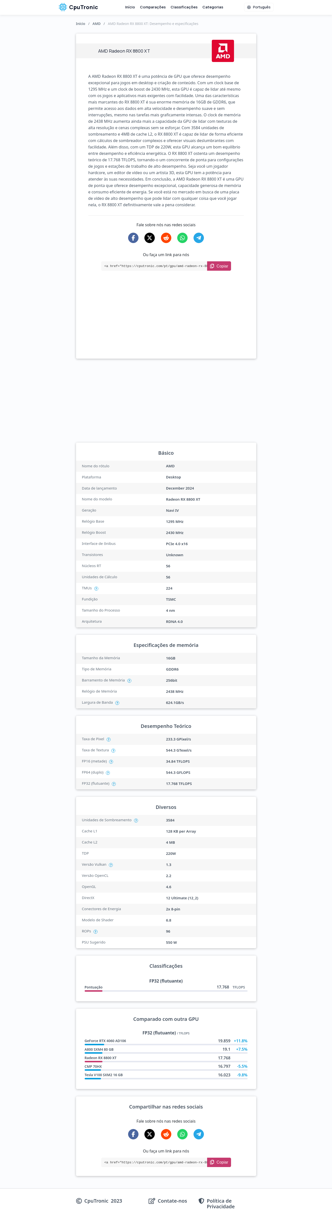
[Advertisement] (166, 321)
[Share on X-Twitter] (149, 238)
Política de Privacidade (221, 1203)
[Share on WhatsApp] (182, 238)
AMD (97, 23)
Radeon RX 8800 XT (101, 1057)
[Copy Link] (219, 266)
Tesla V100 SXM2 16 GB (104, 1074)
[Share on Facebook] (133, 238)
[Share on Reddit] (166, 238)
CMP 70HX (93, 1066)
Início (130, 7)
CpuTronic (78, 7)
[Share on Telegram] (199, 238)
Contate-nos (172, 1201)
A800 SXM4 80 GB (99, 1049)
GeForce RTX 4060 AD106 (105, 1040)
